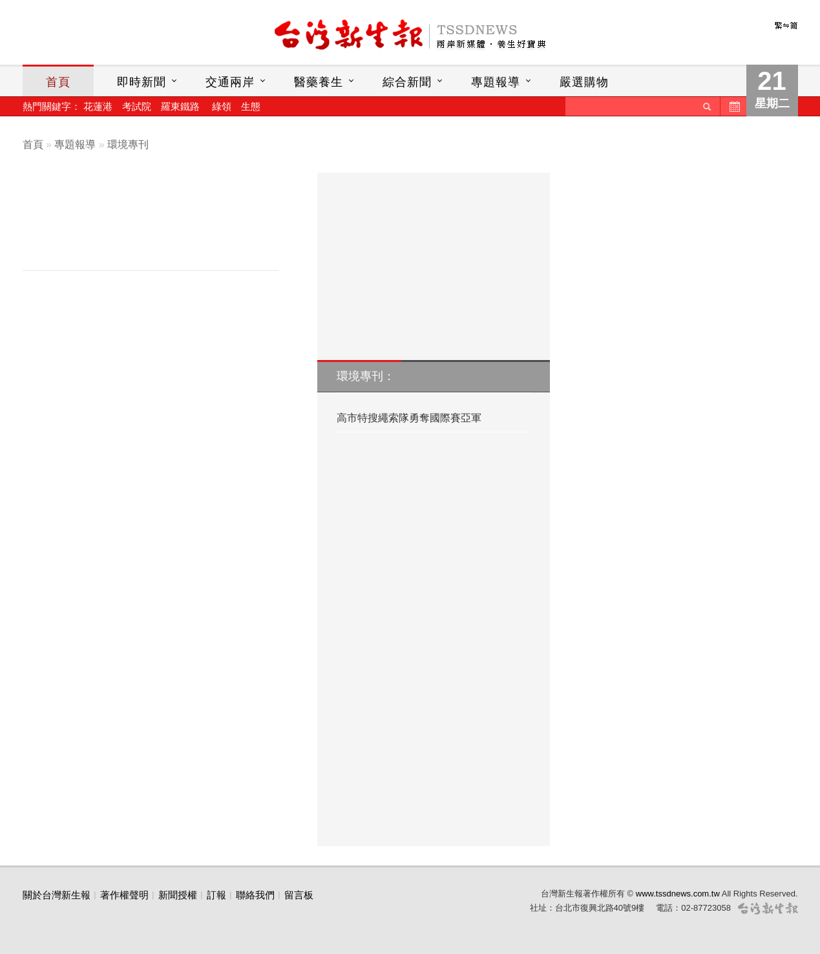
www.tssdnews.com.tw (678, 893)
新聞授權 (177, 894)
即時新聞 (141, 82)
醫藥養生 (318, 82)
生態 (250, 106)
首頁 (58, 82)
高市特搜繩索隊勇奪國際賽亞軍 (409, 417)
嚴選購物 (584, 82)
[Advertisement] (160, 224)
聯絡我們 (255, 894)
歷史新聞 (733, 106)
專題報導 (495, 82)
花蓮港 (97, 106)
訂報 (216, 894)
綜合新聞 (407, 82)
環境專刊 (128, 144)
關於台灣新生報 (56, 894)
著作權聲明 (124, 894)
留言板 (298, 894)
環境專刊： (366, 376)
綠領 (221, 106)
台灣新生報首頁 (410, 35)
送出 (707, 106)
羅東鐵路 (180, 106)
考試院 (136, 106)
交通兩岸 (230, 82)
